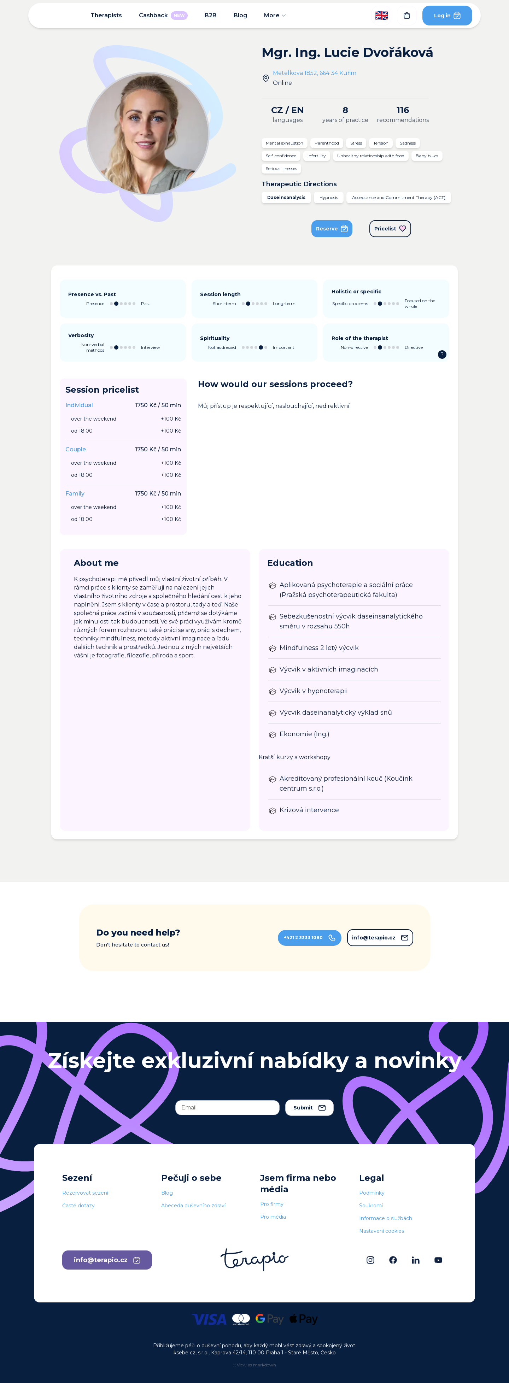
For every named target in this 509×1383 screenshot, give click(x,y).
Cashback (163, 15)
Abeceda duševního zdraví (193, 1205)
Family (74, 493)
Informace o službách (385, 1218)
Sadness (408, 143)
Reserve (332, 228)
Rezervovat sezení (85, 1193)
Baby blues (427, 155)
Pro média (273, 1217)
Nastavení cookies (381, 1231)
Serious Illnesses (281, 168)
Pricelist (390, 228)
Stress (356, 143)
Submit (309, 1107)
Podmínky (372, 1193)
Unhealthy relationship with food (370, 155)
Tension (380, 143)
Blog (240, 15)
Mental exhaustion (284, 143)
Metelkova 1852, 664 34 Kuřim (314, 73)
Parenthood (327, 143)
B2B (211, 15)
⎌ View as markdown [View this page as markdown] (254, 1364)
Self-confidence (281, 155)
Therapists (106, 15)
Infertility (317, 155)
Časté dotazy (78, 1205)
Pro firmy (271, 1204)
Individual (79, 405)
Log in (447, 15)
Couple (75, 449)
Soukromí (371, 1205)
